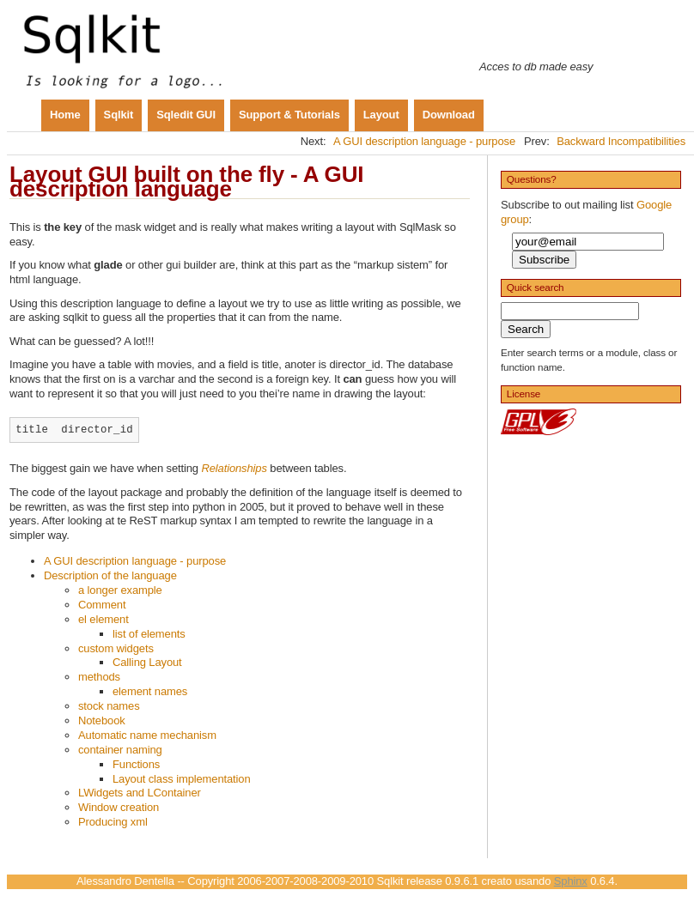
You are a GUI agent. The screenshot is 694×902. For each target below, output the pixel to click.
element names (150, 691)
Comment (101, 604)
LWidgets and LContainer (139, 792)
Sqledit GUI (186, 114)
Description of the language (110, 575)
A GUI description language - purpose (424, 141)
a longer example (120, 590)
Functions (136, 764)
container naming (120, 749)
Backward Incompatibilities (621, 141)
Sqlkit (119, 114)
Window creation (118, 807)
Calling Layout (147, 662)
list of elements (149, 633)
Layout (381, 114)
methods (99, 676)
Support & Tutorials (289, 114)
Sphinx (570, 881)
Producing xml (113, 821)
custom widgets (116, 648)
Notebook (101, 720)
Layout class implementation (182, 778)
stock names (109, 705)
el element (103, 619)
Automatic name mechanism (147, 735)
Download (449, 114)
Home (65, 114)
